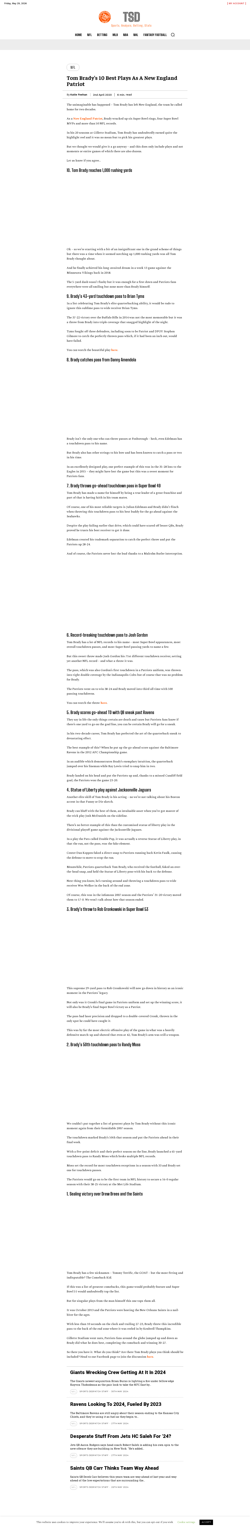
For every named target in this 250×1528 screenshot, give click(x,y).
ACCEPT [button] (206, 1522)
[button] (173, 34)
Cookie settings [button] (186, 1522)
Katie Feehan (78, 94)
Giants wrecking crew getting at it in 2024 (118, 1372)
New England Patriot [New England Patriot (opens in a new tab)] (87, 118)
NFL (73, 67)
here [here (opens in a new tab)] (114, 350)
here (150, 1357)
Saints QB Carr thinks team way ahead (115, 1468)
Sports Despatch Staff (94, 1391)
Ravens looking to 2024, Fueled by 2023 (116, 1404)
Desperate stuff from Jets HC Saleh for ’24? (121, 1436)
